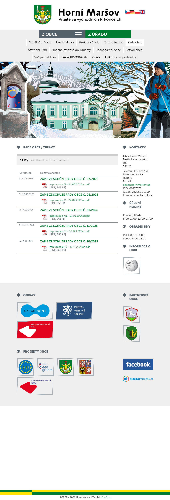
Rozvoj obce (134, 50)
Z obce (62, 34)
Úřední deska (65, 42)
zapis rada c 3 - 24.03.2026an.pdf (70, 184)
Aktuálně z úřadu (40, 42)
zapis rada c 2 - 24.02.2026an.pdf (70, 200)
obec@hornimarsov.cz (136, 184)
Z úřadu (97, 34)
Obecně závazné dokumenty (71, 50)
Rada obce (135, 42)
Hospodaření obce (108, 50)
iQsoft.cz (105, 497)
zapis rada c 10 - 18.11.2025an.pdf (70, 246)
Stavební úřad (37, 50)
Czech (127, 12)
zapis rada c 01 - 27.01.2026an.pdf (70, 215)
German (132, 12)
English (142, 12)
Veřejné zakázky (45, 57)
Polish (137, 12)
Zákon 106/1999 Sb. (74, 57)
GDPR (96, 57)
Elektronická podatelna (120, 57)
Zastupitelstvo (113, 42)
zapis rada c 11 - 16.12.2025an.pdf (69, 231)
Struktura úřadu (89, 42)
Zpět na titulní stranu (76, 14)
